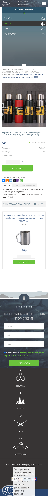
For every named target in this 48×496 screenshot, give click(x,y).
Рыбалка (24, 17)
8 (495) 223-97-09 (23, 2)
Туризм (24, 23)
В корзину (17, 168)
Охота (24, 28)
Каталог (13, 69)
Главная (5, 69)
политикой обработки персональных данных (24, 354)
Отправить (24, 363)
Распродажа (24, 33)
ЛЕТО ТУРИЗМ (21, 72)
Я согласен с (24, 354)
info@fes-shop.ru (23, 4)
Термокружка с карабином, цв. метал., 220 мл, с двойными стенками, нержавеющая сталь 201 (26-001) (24, 218)
